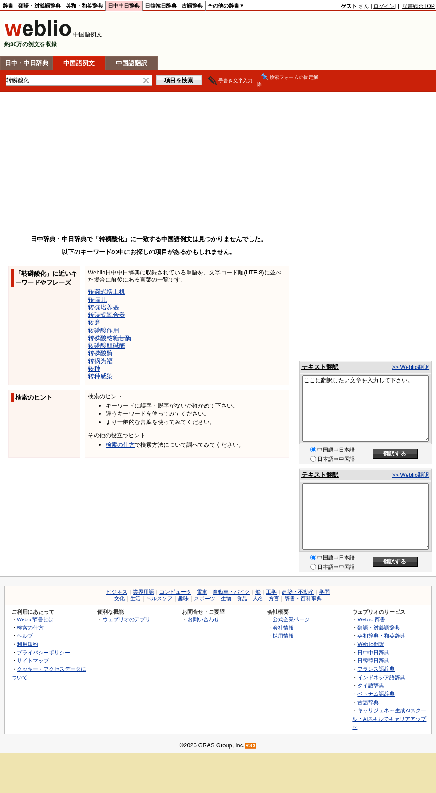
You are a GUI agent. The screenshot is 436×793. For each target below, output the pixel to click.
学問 (324, 592)
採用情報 (283, 635)
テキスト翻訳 (320, 366)
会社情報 (283, 627)
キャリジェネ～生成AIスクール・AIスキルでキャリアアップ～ (389, 718)
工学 (271, 592)
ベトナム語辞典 (376, 694)
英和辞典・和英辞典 (381, 635)
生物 (226, 598)
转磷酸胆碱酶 (106, 345)
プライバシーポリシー (43, 652)
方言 (274, 598)
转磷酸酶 (100, 353)
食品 (242, 598)
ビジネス (116, 592)
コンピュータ (175, 592)
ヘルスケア (159, 598)
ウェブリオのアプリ (127, 619)
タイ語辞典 (370, 685)
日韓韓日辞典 (161, 5)
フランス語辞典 (376, 669)
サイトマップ (33, 660)
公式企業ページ (291, 619)
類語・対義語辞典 (39, 5)
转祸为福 (100, 361)
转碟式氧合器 (106, 314)
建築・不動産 (298, 592)
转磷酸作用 (103, 330)
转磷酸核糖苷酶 (109, 337)
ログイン (384, 6)
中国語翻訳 (131, 63)
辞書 (8, 5)
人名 (258, 598)
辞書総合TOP (418, 6)
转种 (94, 368)
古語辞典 (192, 5)
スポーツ (204, 598)
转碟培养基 (103, 307)
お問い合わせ (203, 619)
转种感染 (100, 376)
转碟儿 (97, 299)
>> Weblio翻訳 (410, 367)
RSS (251, 745)
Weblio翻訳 (370, 644)
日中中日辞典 (124, 5)
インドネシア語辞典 (381, 677)
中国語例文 (79, 63)
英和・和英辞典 (84, 5)
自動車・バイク (231, 592)
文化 (119, 598)
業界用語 (143, 592)
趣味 (183, 598)
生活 (135, 598)
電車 (202, 592)
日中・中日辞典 (26, 63)
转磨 (94, 322)
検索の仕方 (120, 444)
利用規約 (27, 644)
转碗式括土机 (106, 291)
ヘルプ (25, 635)
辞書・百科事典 (303, 598)
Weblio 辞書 (371, 619)
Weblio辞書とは (35, 619)
